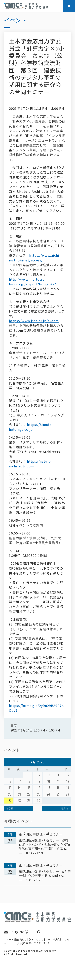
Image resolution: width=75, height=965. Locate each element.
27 (9, 800)
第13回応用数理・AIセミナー (41, 865)
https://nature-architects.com (30, 463)
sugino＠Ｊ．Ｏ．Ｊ (30, 931)
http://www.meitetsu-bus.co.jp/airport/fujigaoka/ (32, 281)
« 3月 (10, 808)
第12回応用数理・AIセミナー (41, 834)
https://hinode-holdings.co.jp (31, 427)
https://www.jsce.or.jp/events (34, 320)
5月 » (64, 808)
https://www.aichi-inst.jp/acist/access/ (35, 257)
